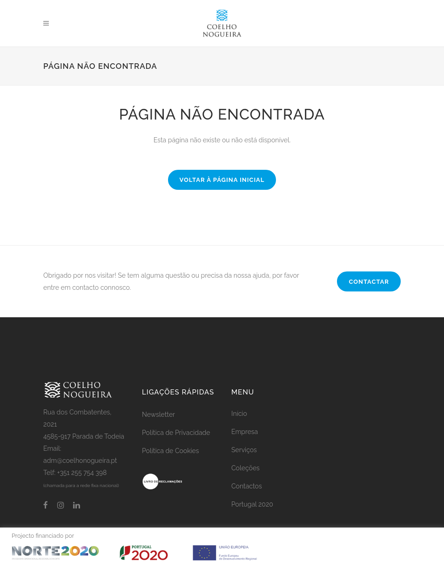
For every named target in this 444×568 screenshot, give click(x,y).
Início (239, 413)
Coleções (245, 468)
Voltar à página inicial (222, 179)
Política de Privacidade (176, 432)
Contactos (246, 486)
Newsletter (158, 414)
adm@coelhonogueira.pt (80, 460)
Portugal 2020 (252, 504)
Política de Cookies (170, 450)
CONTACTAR (369, 281)
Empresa (244, 431)
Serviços (244, 450)
